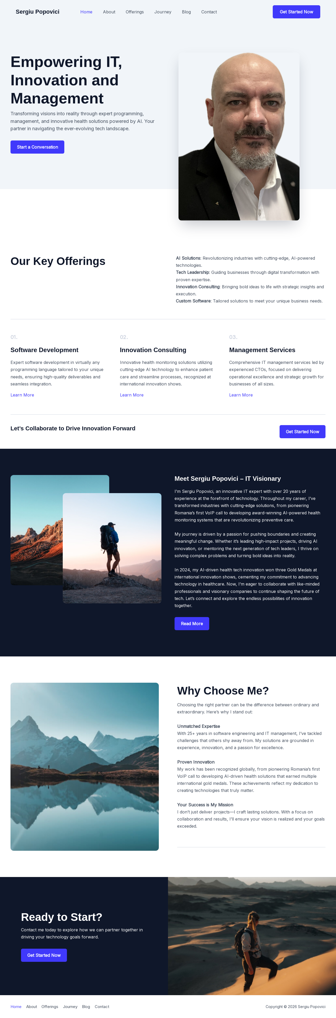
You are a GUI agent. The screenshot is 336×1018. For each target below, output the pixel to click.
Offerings (135, 11)
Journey (162, 11)
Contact (209, 11)
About (109, 11)
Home (86, 11)
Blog (186, 11)
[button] (296, 11)
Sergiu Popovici (37, 11)
